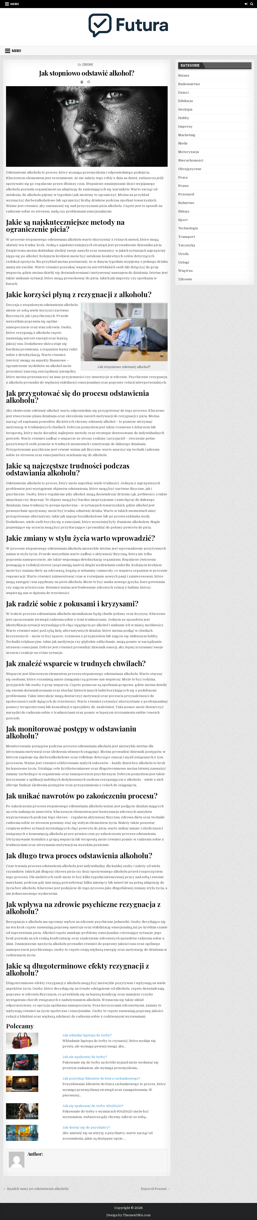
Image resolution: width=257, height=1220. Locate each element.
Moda (182, 143)
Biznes (183, 75)
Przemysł (186, 194)
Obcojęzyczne (189, 169)
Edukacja (185, 101)
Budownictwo (189, 84)
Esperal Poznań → (156, 1189)
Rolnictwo (186, 203)
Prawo (183, 186)
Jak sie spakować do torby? (84, 1057)
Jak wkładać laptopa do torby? (87, 1035)
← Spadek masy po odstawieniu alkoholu (35, 1189)
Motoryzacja (188, 152)
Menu (14, 4)
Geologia (185, 109)
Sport (183, 220)
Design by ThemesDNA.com (128, 1215)
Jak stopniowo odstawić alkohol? (86, 73)
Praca (183, 177)
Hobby (183, 118)
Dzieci (183, 92)
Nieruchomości (190, 160)
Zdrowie (87, 64)
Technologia (188, 228)
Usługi (183, 262)
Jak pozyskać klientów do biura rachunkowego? (101, 1078)
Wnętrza (185, 271)
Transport (186, 237)
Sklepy (184, 211)
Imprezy (185, 126)
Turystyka (186, 245)
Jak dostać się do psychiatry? (86, 1127)
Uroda (183, 254)
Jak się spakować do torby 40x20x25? (93, 1106)
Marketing (186, 135)
